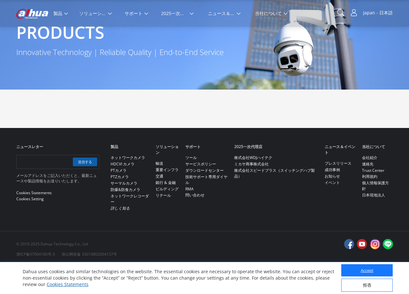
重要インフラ (167, 196)
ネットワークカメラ (128, 184)
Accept (367, 270)
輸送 (159, 190)
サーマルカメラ (124, 210)
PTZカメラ (120, 203)
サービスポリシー (200, 191)
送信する (84, 188)
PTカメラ (119, 197)
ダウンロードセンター (204, 197)
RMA (189, 216)
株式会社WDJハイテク (253, 184)
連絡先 (368, 191)
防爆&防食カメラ (125, 216)
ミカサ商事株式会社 (251, 191)
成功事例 (332, 196)
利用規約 (369, 203)
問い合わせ (194, 222)
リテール (163, 222)
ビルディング (167, 216)
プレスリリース (338, 190)
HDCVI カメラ (123, 191)
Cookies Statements (68, 284)
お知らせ (332, 203)
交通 (159, 203)
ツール (191, 184)
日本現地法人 (373, 222)
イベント (332, 209)
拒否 (367, 285)
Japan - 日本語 (378, 13)
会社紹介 (369, 184)
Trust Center (373, 197)
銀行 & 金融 (166, 209)
